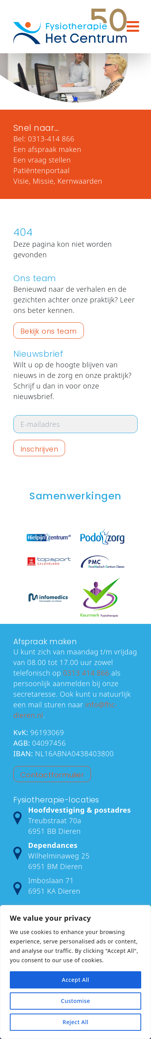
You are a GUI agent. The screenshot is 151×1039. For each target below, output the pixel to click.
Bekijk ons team (48, 331)
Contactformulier (52, 775)
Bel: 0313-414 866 (44, 138)
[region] (75, 972)
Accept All (75, 979)
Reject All (76, 1022)
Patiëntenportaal (41, 170)
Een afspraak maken (47, 149)
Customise (75, 1001)
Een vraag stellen (42, 159)
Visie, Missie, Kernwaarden (57, 181)
